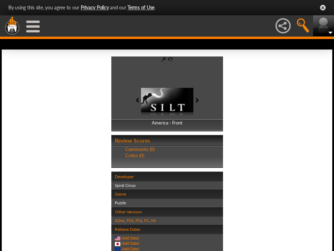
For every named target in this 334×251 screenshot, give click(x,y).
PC (146, 220)
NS (153, 220)
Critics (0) (134, 155)
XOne (120, 220)
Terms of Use (140, 7)
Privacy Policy (95, 7)
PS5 (130, 220)
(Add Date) (130, 238)
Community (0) (140, 149)
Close (323, 7)
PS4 (138, 220)
